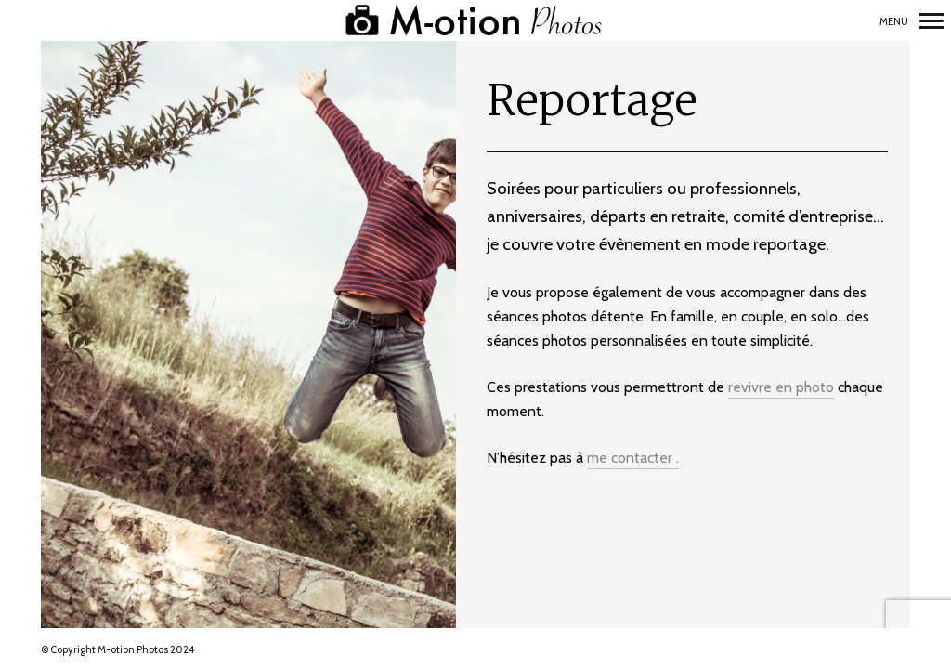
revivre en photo (781, 387)
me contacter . (633, 457)
